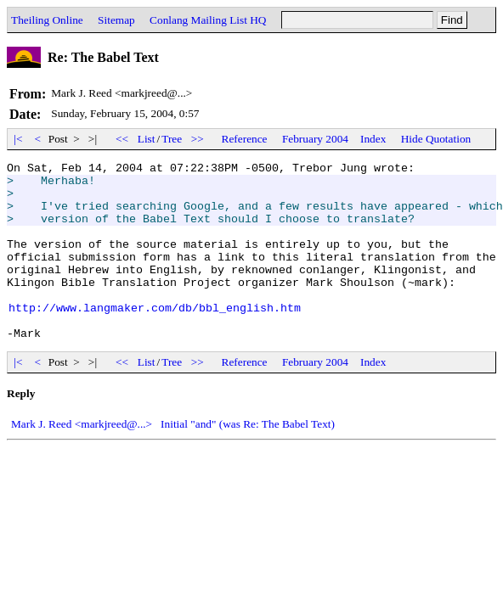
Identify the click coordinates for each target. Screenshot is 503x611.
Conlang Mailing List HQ (208, 20)
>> (198, 138)
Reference (245, 138)
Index (373, 138)
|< (18, 138)
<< (122, 138)
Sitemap (116, 20)
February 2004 (315, 138)
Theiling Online (47, 20)
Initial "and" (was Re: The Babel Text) (248, 459)
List (146, 138)
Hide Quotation (436, 138)
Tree (171, 138)
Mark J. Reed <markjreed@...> (81, 459)
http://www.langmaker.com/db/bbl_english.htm (154, 337)
